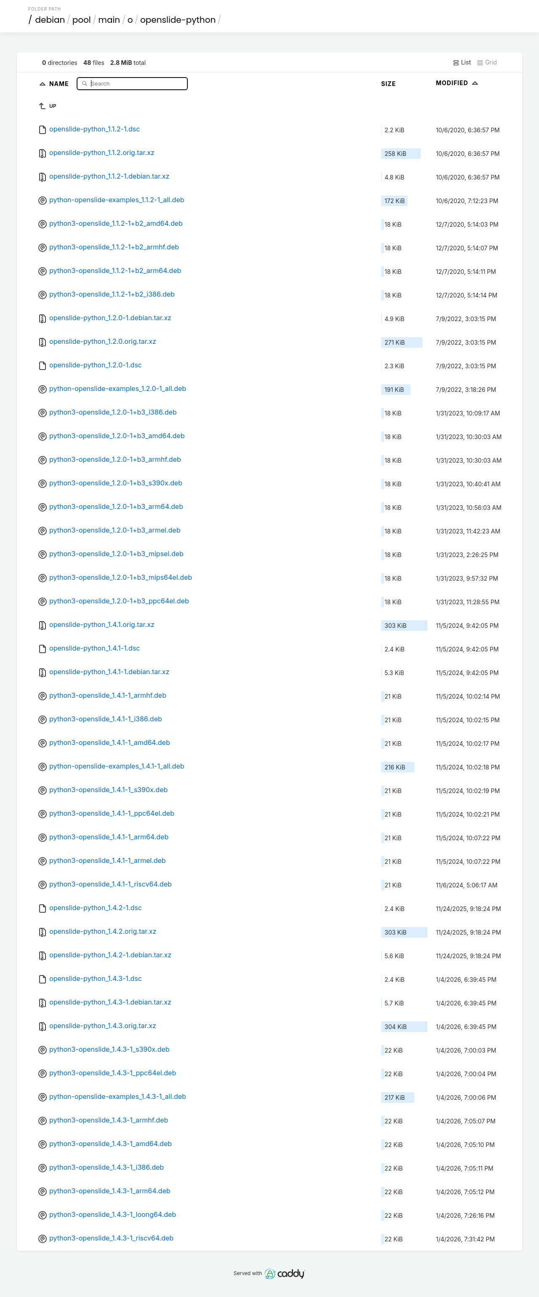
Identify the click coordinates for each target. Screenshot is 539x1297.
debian (50, 20)
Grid (487, 62)
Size (388, 83)
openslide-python (178, 20)
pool (81, 20)
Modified (458, 82)
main (109, 20)
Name (60, 83)
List (462, 62)
